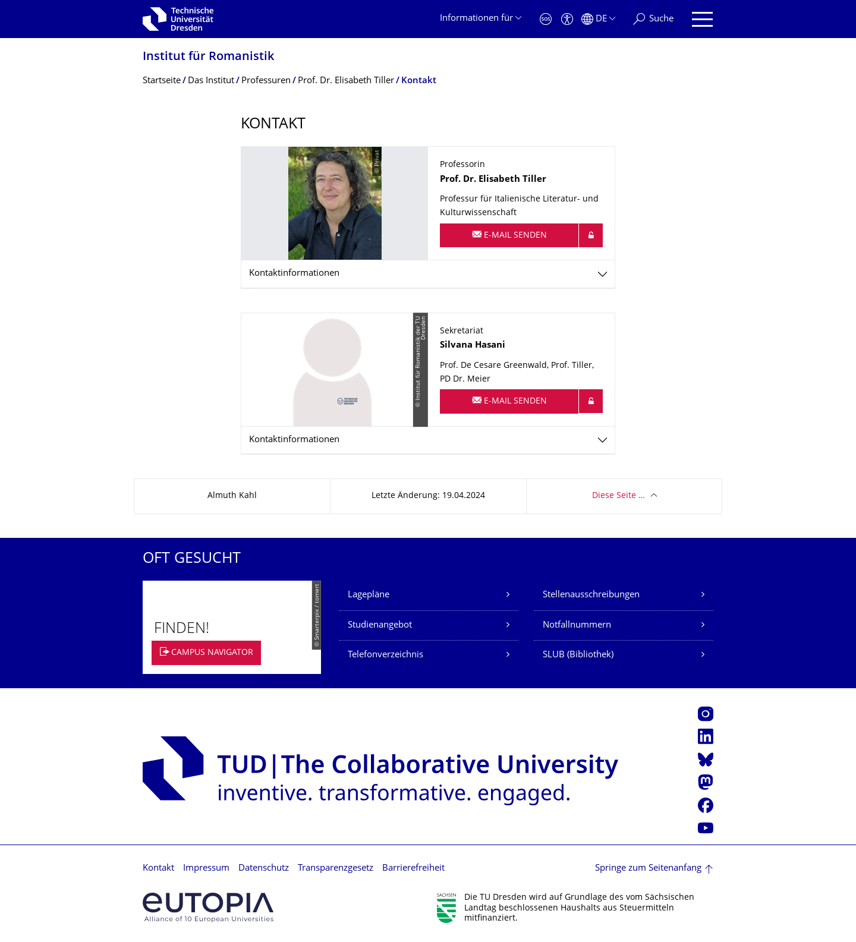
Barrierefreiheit (413, 868)
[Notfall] (545, 19)
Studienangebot (380, 625)
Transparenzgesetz (335, 868)
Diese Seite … (618, 496)
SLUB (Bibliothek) (578, 655)
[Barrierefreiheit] (567, 19)
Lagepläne (368, 595)
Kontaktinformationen (294, 273)
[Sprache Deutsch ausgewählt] (598, 19)
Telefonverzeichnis (385, 655)
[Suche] (653, 19)
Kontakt (158, 868)
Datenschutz (263, 868)
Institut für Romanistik (208, 57)
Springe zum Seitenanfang (648, 868)
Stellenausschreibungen (591, 595)
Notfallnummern (577, 625)
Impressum (206, 868)
